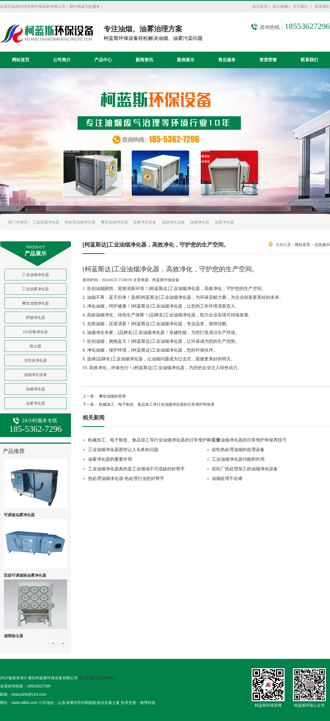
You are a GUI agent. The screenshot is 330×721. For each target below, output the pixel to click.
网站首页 (20, 59)
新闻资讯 (144, 59)
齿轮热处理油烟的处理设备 (238, 449)
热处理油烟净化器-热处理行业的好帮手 (126, 478)
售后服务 (227, 59)
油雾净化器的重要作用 (110, 459)
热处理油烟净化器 (80, 222)
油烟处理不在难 (227, 478)
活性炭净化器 (35, 360)
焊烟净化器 (35, 317)
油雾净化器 (224, 222)
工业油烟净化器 (45, 222)
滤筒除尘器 (13, 636)
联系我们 (322, 6)
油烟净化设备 (173, 222)
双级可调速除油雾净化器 (25, 575)
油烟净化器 (199, 222)
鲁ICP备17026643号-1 (98, 678)
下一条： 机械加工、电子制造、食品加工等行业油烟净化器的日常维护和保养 (148, 404)
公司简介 (62, 59)
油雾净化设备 (144, 222)
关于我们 (300, 6)
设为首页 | (261, 6)
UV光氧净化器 (35, 332)
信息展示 (322, 244)
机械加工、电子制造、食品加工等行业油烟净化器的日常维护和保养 (154, 440)
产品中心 (103, 59)
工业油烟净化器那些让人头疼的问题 (123, 449)
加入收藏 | (281, 6)
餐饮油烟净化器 (114, 222)
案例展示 (185, 59)
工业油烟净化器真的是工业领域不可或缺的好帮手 (136, 468)
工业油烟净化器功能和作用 (238, 459)
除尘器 (35, 346)
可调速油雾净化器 (19, 515)
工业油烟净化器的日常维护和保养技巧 (249, 440)
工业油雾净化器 (35, 289)
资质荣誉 (268, 59)
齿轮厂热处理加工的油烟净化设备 (245, 468)
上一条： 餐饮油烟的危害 (104, 396)
